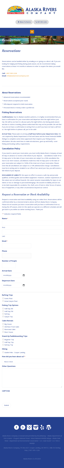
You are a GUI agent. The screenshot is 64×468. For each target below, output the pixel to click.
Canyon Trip (8, 317)
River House (8, 332)
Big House (8, 324)
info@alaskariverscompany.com (18, 76)
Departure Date (8, 281)
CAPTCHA (6, 391)
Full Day (7, 314)
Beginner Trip (9, 340)
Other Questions (8, 366)
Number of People (9, 261)
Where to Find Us (25, 22)
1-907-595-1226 (11, 73)
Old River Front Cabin (11, 327)
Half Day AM (8, 309)
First (3, 227)
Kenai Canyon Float (10, 301)
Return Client (32, 362)
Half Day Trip (9, 342)
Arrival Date (7, 271)
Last (3, 236)
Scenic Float (8, 298)
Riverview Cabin (9, 329)
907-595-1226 (42, 22)
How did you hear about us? (13, 356)
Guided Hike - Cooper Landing (14, 352)
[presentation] (17, 397)
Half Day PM (8, 311)
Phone (4, 251)
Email (4, 241)
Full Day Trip (8, 345)
